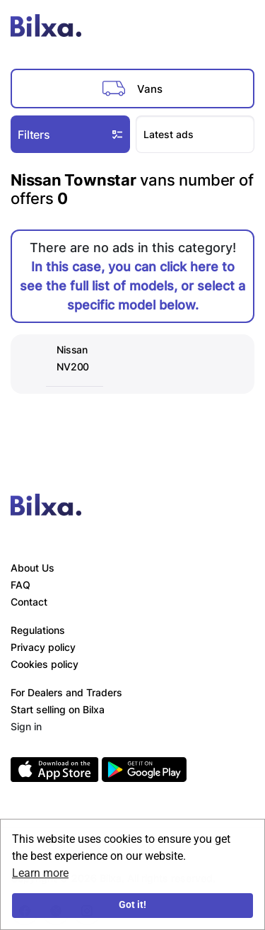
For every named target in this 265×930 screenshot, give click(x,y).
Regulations (38, 630)
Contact (29, 602)
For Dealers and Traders (66, 692)
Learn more (40, 873)
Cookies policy (44, 664)
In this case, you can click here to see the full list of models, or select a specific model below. (132, 285)
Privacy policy (43, 647)
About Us (32, 568)
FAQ (20, 585)
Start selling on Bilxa (58, 709)
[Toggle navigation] (239, 28)
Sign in (26, 726)
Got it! (132, 905)
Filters (72, 134)
